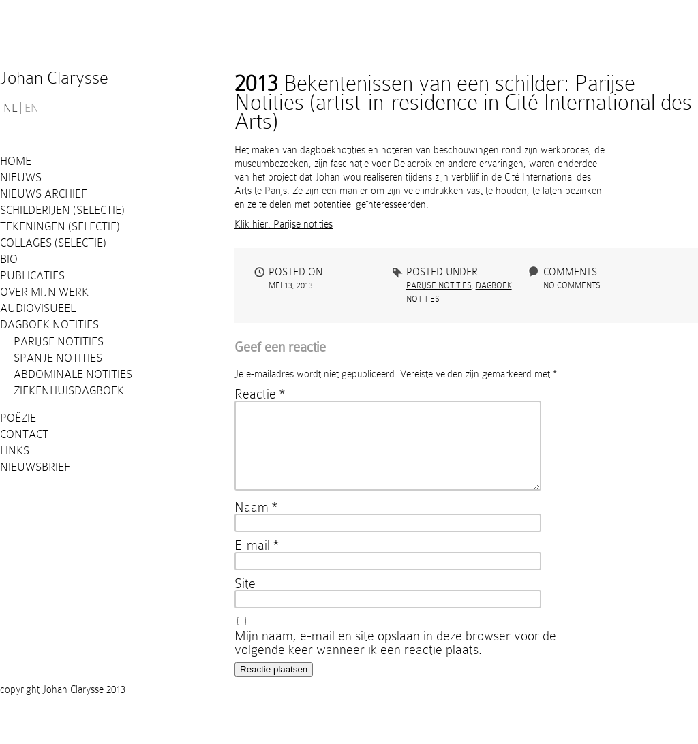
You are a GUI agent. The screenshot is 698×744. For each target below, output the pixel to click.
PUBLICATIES (32, 275)
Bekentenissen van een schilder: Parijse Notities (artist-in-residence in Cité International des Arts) (463, 102)
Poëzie (18, 418)
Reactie (259, 394)
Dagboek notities (49, 324)
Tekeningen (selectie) (60, 226)
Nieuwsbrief (35, 467)
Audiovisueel (38, 308)
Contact (24, 434)
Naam (255, 523)
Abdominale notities (73, 374)
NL (10, 108)
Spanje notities (58, 358)
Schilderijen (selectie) (62, 210)
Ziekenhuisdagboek (69, 390)
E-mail (256, 561)
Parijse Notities (59, 341)
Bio (9, 259)
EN (32, 108)
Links (14, 450)
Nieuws (21, 177)
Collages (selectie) (53, 242)
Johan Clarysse (54, 78)
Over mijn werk (44, 291)
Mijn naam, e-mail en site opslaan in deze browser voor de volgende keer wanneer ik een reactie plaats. (395, 658)
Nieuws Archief (43, 193)
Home (15, 161)
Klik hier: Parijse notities (283, 224)
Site (245, 599)
